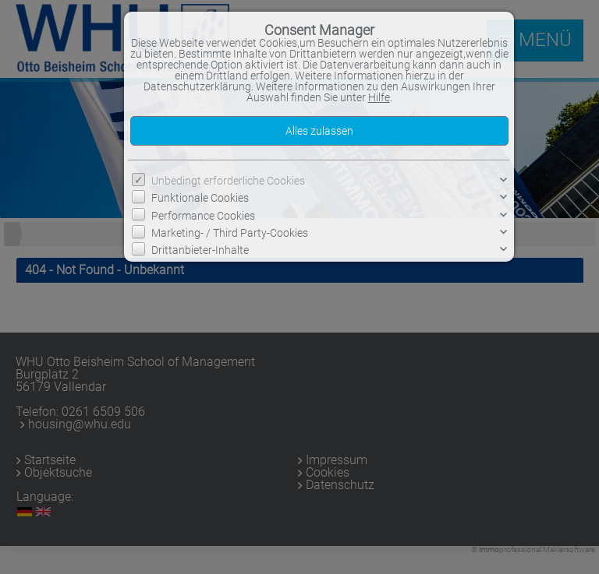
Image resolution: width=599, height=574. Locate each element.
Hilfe (379, 97)
